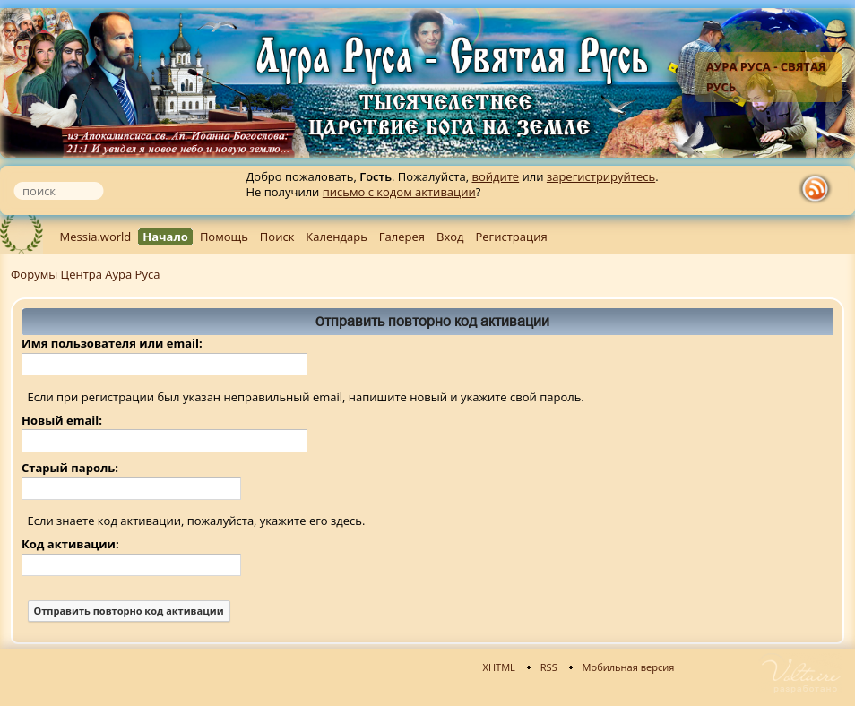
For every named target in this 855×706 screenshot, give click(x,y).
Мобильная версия (629, 667)
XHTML (499, 667)
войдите (495, 176)
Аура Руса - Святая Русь (766, 76)
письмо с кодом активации (399, 192)
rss (819, 189)
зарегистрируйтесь (601, 176)
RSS (548, 667)
